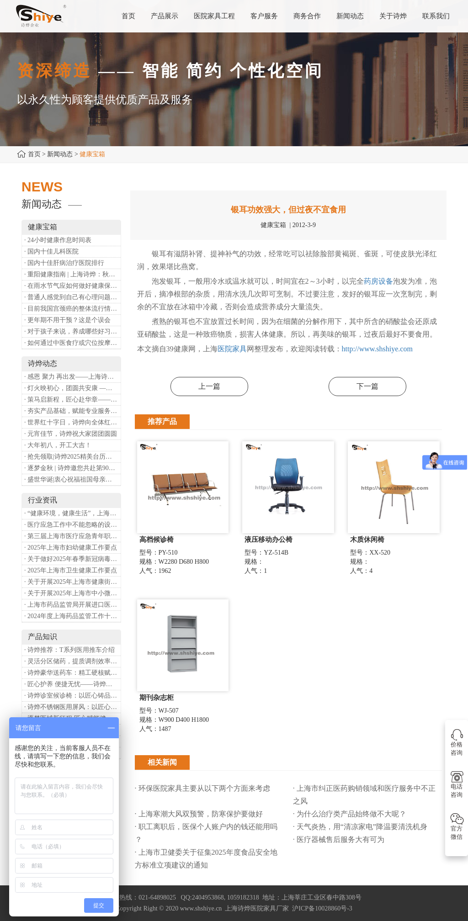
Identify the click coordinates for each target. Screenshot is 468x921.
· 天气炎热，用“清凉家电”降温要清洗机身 (360, 827)
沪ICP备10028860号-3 (322, 908)
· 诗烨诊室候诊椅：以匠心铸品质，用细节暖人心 (72, 695)
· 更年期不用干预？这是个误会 (67, 320)
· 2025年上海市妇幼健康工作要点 (70, 547)
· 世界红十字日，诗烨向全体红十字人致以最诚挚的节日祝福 (72, 422)
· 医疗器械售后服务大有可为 (338, 839)
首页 (34, 154)
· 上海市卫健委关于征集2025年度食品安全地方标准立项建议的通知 (206, 858)
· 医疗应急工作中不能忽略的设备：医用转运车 (72, 524)
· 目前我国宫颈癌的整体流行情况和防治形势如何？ (72, 308)
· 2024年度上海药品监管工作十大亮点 (72, 616)
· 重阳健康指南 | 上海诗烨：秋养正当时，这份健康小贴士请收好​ (72, 274)
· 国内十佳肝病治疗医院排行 (64, 262)
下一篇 (367, 386)
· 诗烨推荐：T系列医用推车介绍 (69, 649)
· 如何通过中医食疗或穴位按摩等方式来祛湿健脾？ (72, 342)
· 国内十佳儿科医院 (51, 251)
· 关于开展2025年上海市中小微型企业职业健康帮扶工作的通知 (72, 593)
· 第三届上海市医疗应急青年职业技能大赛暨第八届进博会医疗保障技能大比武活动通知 (72, 536)
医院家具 (232, 349)
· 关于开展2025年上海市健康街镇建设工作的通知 (72, 581)
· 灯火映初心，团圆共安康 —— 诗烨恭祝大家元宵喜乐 (72, 388)
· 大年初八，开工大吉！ (57, 445)
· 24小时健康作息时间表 (57, 240)
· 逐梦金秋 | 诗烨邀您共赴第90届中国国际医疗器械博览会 (72, 468)
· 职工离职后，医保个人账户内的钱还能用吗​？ (206, 833)
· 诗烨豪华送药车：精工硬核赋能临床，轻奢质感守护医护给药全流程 (72, 672)
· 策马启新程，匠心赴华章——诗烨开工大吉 (72, 399)
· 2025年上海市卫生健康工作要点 (70, 570)
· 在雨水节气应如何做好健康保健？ (72, 285)
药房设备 (378, 281)
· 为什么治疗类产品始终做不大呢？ (349, 814)
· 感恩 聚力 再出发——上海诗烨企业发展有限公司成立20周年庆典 (72, 376)
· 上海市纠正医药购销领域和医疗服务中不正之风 (364, 794)
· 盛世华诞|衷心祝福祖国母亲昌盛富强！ (72, 479)
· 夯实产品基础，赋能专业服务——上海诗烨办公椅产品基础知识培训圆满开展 (72, 411)
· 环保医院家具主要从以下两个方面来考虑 (202, 788)
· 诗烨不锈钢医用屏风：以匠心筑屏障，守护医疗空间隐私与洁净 (72, 707)
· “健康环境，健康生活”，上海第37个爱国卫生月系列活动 (72, 513)
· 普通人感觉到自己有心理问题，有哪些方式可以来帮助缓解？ (72, 297)
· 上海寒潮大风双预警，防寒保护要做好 (199, 814)
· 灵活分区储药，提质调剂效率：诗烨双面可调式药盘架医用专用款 (72, 661)
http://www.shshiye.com (377, 349)
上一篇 (209, 386)
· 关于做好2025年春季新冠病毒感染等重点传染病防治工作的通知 (72, 559)
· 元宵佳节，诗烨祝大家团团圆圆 (70, 433)
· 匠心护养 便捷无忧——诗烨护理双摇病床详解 (72, 684)
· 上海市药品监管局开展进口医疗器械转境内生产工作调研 (72, 604)
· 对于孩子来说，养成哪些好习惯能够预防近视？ (72, 331)
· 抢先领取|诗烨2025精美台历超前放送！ (72, 456)
